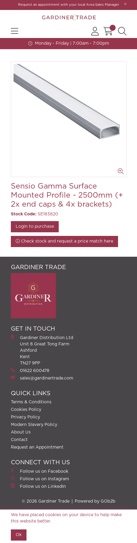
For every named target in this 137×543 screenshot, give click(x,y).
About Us (21, 432)
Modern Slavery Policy (34, 425)
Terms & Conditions (31, 402)
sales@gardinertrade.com (42, 377)
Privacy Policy (25, 417)
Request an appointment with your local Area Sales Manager (68, 4)
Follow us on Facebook (39, 471)
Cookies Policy (26, 410)
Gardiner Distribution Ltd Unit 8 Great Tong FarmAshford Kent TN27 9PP (42, 350)
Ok (19, 535)
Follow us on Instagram (40, 478)
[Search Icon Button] (122, 31)
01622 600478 (30, 370)
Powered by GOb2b (95, 501)
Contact (19, 440)
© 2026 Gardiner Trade (46, 501)
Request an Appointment (37, 447)
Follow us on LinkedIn (38, 486)
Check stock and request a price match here (64, 241)
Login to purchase (35, 226)
